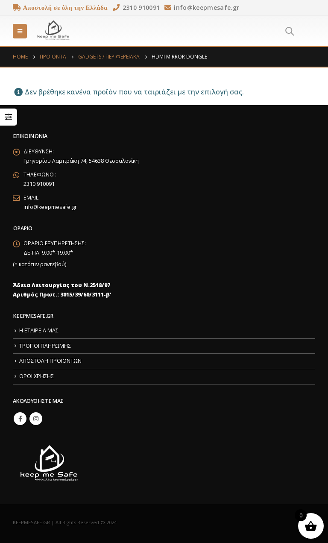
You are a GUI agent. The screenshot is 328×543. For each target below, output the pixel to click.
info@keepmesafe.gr (50, 207)
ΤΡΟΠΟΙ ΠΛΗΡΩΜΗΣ (45, 345)
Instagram (35, 418)
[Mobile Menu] (20, 31)
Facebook (20, 418)
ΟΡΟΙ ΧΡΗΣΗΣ (36, 376)
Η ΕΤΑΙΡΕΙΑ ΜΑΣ (39, 330)
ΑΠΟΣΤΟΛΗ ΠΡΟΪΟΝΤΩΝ (50, 360)
